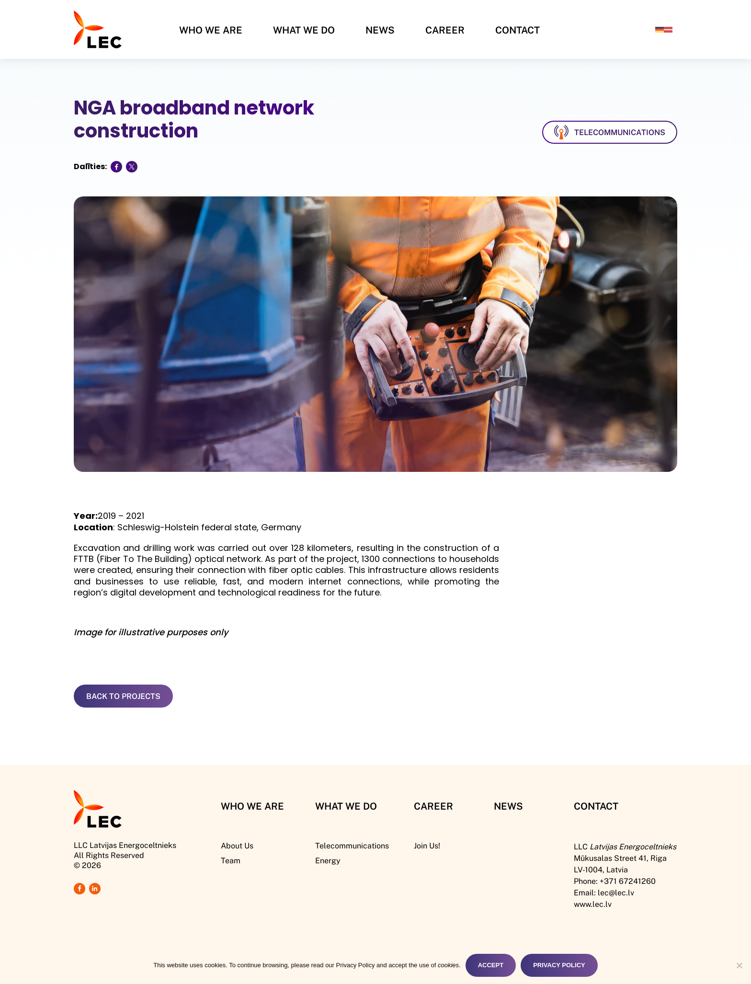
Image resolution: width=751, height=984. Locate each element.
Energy (328, 860)
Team (230, 860)
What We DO (346, 806)
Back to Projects (123, 695)
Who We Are (210, 29)
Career (445, 29)
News (380, 29)
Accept (490, 965)
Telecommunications (352, 845)
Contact (517, 29)
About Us (237, 845)
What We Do (304, 29)
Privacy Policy (559, 965)
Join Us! (427, 845)
